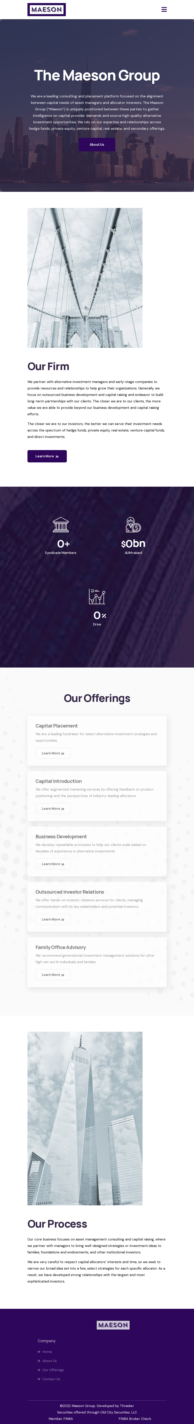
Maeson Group (83, 1406)
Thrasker (127, 1406)
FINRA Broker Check (135, 1419)
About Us (97, 144)
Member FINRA (61, 1419)
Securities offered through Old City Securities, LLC (97, 1412)
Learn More (47, 456)
